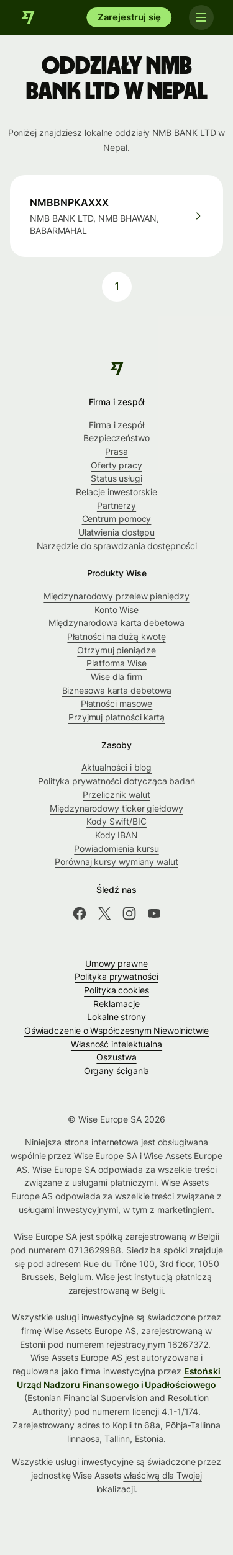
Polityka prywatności (116, 976)
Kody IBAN (116, 835)
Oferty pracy (116, 465)
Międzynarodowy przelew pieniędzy (116, 596)
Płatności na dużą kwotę (116, 636)
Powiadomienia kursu (116, 848)
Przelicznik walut (116, 794)
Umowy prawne (116, 963)
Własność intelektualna (116, 1044)
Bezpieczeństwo (116, 437)
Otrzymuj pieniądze (116, 650)
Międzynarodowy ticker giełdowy (116, 808)
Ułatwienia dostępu (116, 532)
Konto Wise (116, 609)
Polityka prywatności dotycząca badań (116, 781)
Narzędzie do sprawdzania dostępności (117, 545)
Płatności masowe (117, 703)
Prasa (116, 451)
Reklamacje (116, 1003)
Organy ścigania (117, 1070)
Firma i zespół (116, 424)
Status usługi (116, 478)
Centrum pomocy (117, 518)
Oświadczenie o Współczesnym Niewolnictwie (116, 1030)
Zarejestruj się (130, 17)
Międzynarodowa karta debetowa (116, 622)
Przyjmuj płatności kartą (116, 717)
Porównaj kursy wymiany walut (116, 861)
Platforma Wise (116, 663)
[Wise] (28, 17)
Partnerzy (116, 505)
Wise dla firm (116, 676)
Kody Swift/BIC (116, 821)
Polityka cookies (116, 990)
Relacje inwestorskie (116, 491)
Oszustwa (116, 1057)
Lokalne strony (116, 1016)
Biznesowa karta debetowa (116, 690)
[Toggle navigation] (200, 17)
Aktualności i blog (116, 767)
